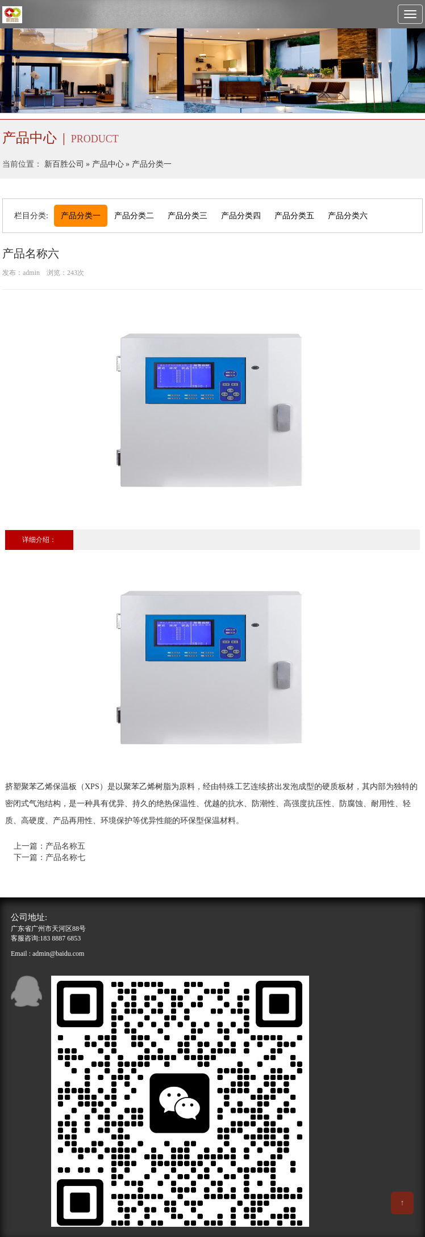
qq (26, 991)
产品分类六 (348, 215)
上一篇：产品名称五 (49, 846)
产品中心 (108, 164)
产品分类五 (294, 215)
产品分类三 (187, 215)
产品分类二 (134, 215)
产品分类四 (241, 215)
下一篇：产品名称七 (49, 857)
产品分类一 (152, 164)
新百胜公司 (64, 164)
